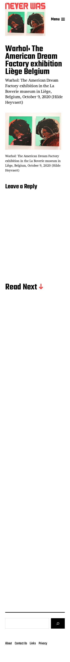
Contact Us (21, 653)
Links (33, 653)
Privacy (43, 653)
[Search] (58, 633)
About (8, 653)
